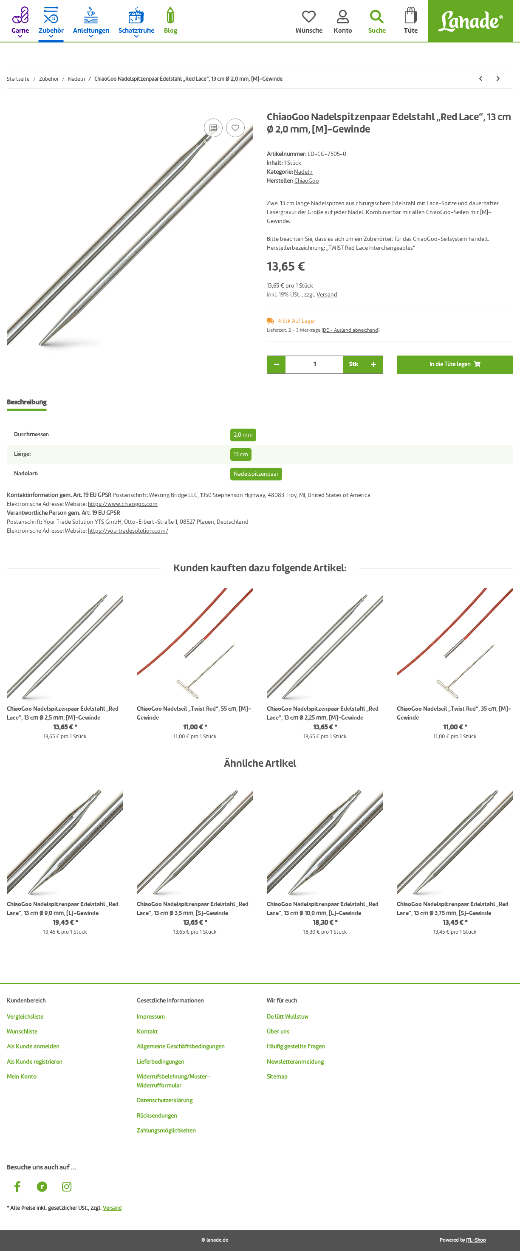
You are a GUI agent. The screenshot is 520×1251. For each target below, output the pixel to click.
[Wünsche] (309, 21)
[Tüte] (410, 21)
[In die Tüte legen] (13, 107)
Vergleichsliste (25, 1017)
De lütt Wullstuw (287, 1017)
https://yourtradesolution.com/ (128, 531)
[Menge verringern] (276, 364)
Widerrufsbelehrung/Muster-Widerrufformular (173, 1081)
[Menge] (314, 364)
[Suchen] (377, 21)
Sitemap (277, 1077)
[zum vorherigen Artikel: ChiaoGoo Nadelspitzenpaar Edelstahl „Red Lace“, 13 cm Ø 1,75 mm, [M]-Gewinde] (480, 79)
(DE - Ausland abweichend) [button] (350, 330)
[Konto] (343, 21)
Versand (327, 295)
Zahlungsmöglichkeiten (166, 1131)
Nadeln (303, 172)
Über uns (278, 1032)
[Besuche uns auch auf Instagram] (66, 1188)
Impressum (151, 1017)
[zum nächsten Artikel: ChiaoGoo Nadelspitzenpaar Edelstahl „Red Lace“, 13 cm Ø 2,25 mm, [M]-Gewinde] (498, 79)
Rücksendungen (157, 1116)
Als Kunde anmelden (33, 1047)
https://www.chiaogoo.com (123, 504)
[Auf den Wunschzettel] (235, 128)
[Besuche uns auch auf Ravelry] (42, 1188)
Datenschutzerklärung (164, 1101)
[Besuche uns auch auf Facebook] (17, 1188)
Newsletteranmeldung (295, 1062)
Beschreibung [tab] (26, 402)
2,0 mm (243, 435)
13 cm (241, 454)
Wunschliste (22, 1032)
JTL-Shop (476, 1240)
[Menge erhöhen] (373, 364)
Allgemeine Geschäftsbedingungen (181, 1047)
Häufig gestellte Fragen (296, 1047)
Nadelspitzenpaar (256, 474)
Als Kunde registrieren (34, 1062)
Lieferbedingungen (160, 1062)
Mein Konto (22, 1077)
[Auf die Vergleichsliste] (213, 128)
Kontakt (147, 1032)
